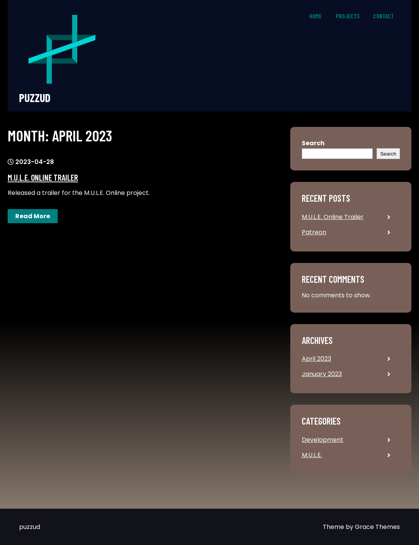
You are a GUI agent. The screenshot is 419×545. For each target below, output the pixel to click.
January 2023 (322, 374)
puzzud (34, 97)
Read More (32, 216)
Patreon (314, 232)
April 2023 (316, 358)
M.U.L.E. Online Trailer (43, 177)
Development (322, 439)
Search (313, 143)
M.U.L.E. (312, 455)
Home (315, 15)
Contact (383, 15)
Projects (347, 15)
